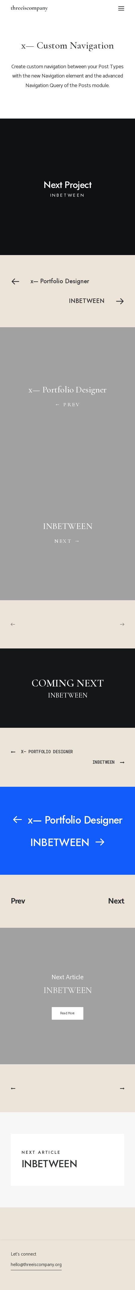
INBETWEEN (49, 1163)
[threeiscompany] (29, 8)
